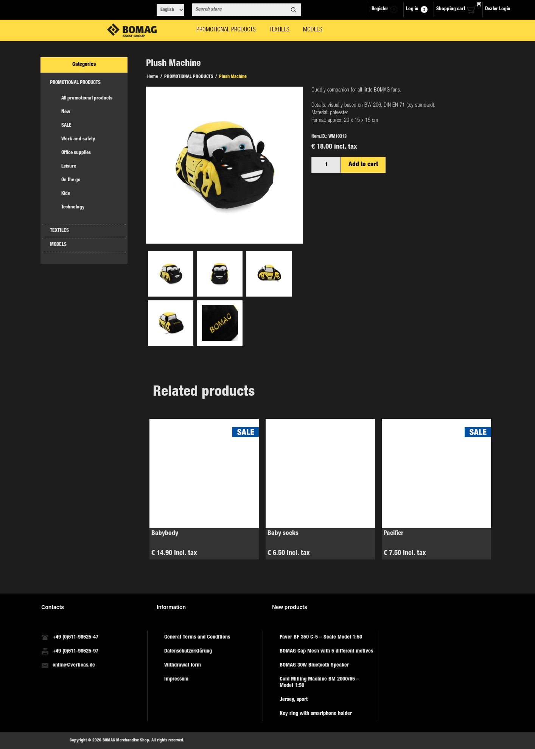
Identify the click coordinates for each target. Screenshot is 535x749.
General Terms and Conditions (197, 637)
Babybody (164, 533)
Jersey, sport (294, 699)
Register (380, 9)
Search (293, 10)
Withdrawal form (182, 665)
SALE (66, 125)
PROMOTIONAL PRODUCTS (75, 83)
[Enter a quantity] (326, 165)
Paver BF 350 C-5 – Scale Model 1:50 (321, 637)
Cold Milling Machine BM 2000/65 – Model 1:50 (319, 682)
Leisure (68, 166)
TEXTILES (59, 230)
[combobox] (239, 10)
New (65, 112)
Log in (412, 9)
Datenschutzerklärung (188, 651)
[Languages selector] (170, 10)
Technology (72, 207)
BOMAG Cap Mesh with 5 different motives (326, 651)
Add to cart (363, 165)
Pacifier (393, 533)
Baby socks (283, 533)
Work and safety (78, 139)
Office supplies (76, 153)
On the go (71, 180)
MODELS (58, 244)
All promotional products (86, 98)
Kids (65, 193)
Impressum (176, 679)
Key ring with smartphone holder (316, 713)
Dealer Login (497, 9)
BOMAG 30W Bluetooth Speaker (314, 665)
